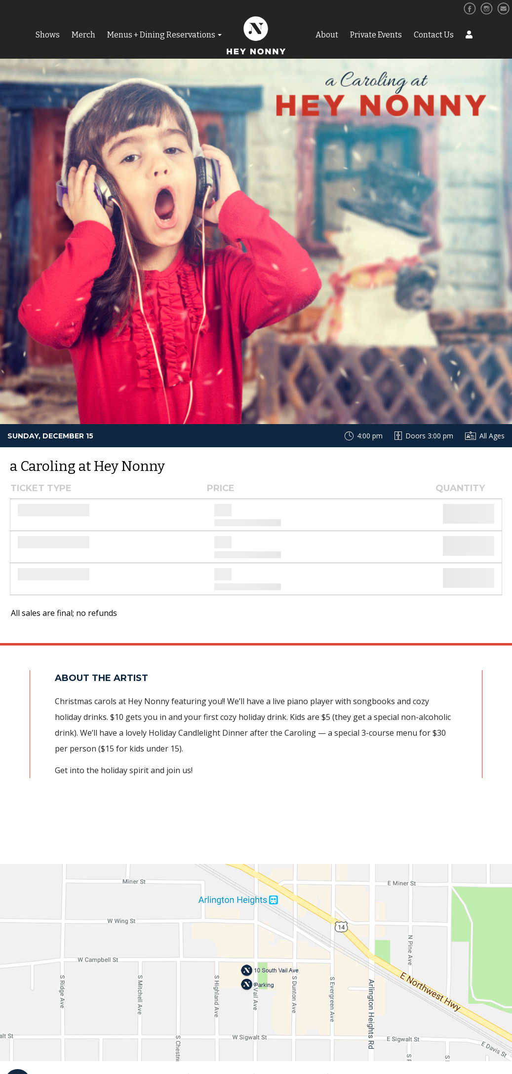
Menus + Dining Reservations (161, 34)
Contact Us (434, 34)
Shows (48, 34)
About (326, 34)
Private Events (376, 34)
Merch (83, 34)
